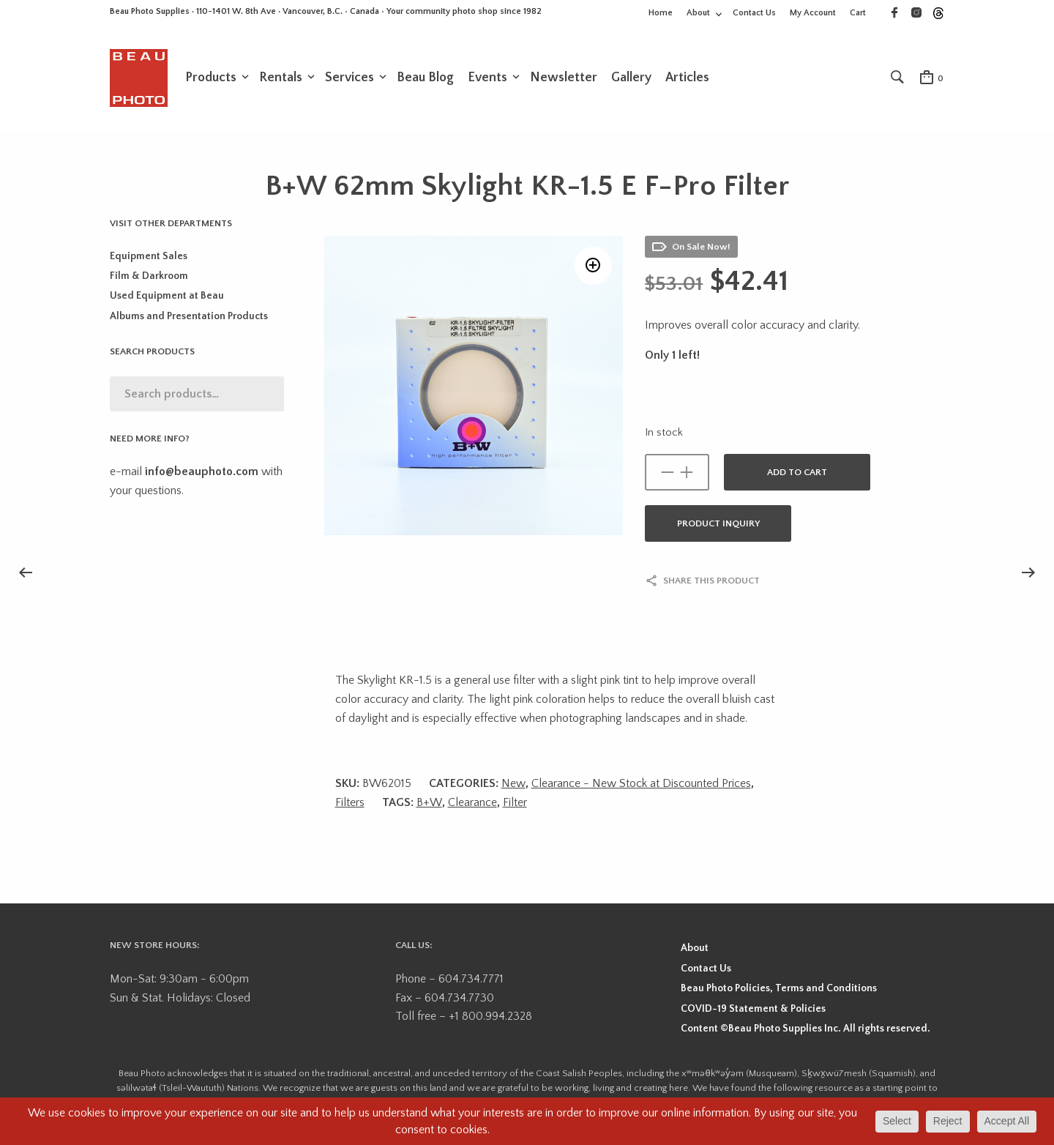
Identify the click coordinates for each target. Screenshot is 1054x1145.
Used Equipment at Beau (167, 297)
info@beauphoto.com (201, 473)
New (513, 784)
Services (349, 78)
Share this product (711, 582)
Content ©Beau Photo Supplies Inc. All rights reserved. (805, 1030)
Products (210, 78)
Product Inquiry (718, 525)
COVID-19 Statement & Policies (753, 1010)
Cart (858, 13)
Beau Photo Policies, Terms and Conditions (779, 990)
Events (487, 78)
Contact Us (754, 13)
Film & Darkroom (149, 277)
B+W (429, 803)
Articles (687, 78)
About (698, 13)
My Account (813, 13)
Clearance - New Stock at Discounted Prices (641, 784)
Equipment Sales (148, 258)
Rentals (280, 78)
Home (661, 13)
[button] (592, 268)
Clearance (472, 803)
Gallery (631, 78)
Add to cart (797, 474)
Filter (515, 803)
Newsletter (563, 78)
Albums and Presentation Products (189, 318)
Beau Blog (425, 78)
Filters (350, 803)
